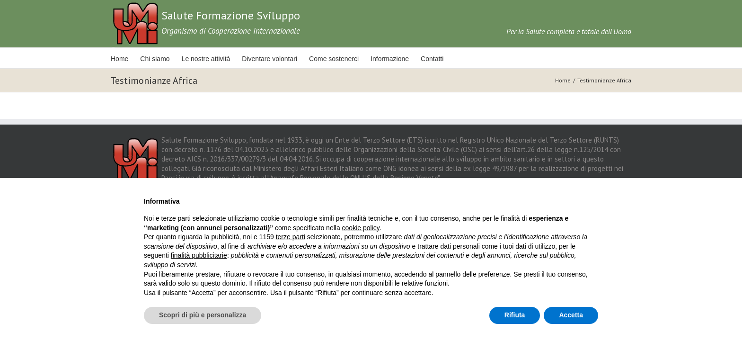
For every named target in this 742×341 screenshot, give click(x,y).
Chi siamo (158, 59)
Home (119, 59)
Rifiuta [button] (514, 315)
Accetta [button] (571, 315)
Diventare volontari (279, 59)
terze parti (290, 237)
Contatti (452, 59)
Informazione (406, 59)
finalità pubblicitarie (199, 255)
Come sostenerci (347, 59)
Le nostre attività (212, 59)
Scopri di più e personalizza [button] (202, 315)
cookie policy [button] (361, 228)
